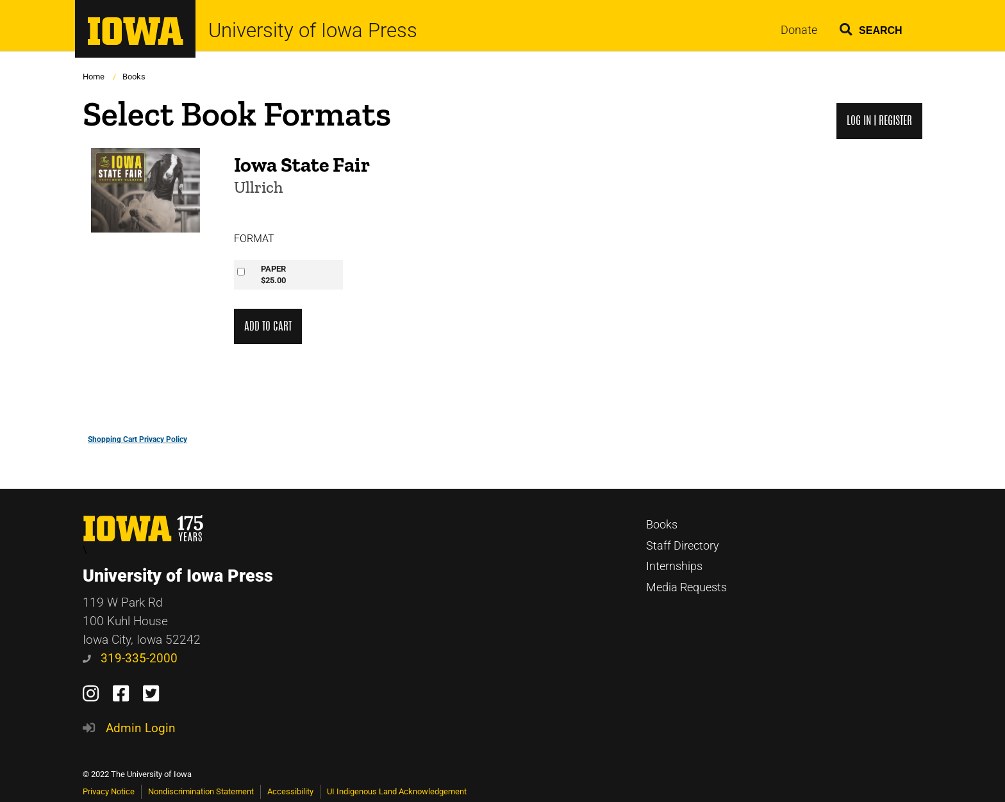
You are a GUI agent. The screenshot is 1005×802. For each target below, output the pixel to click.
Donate (799, 30)
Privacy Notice (109, 791)
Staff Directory (682, 545)
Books (133, 76)
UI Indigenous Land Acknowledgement (397, 791)
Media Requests (686, 587)
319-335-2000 (130, 658)
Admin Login (141, 728)
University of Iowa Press (312, 30)
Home (93, 76)
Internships (674, 566)
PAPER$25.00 (273, 274)
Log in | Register (879, 120)
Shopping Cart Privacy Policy (137, 439)
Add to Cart (268, 326)
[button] (871, 27)
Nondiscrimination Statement (201, 791)
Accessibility (290, 791)
